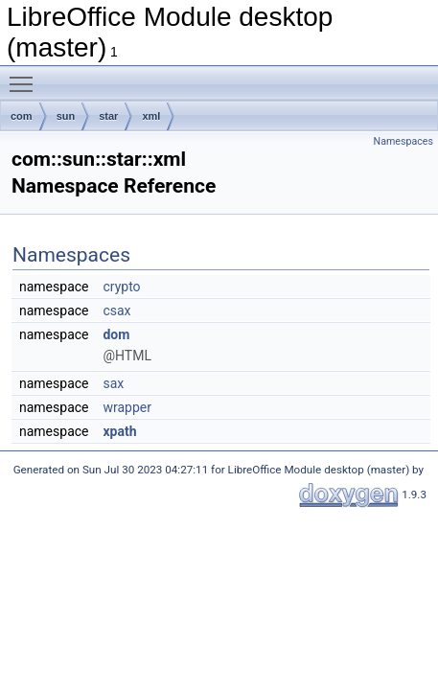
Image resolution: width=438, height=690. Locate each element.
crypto (121, 286)
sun (66, 116)
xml (151, 116)
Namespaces (403, 141)
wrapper (127, 407)
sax (113, 383)
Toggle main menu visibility (26, 75)
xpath (119, 431)
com (22, 116)
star (108, 116)
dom (116, 334)
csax (116, 310)
